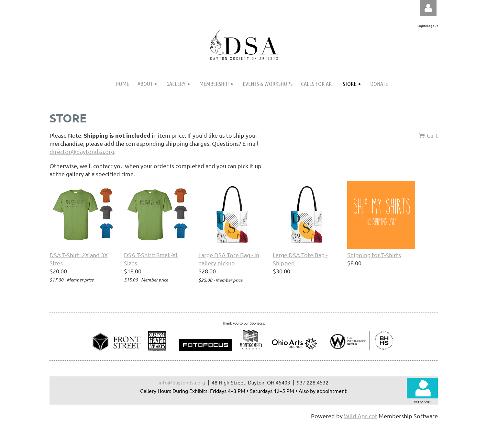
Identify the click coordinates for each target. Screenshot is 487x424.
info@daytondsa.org (182, 382)
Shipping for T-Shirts (374, 254)
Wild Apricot (360, 415)
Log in (428, 8)
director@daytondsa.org (82, 151)
